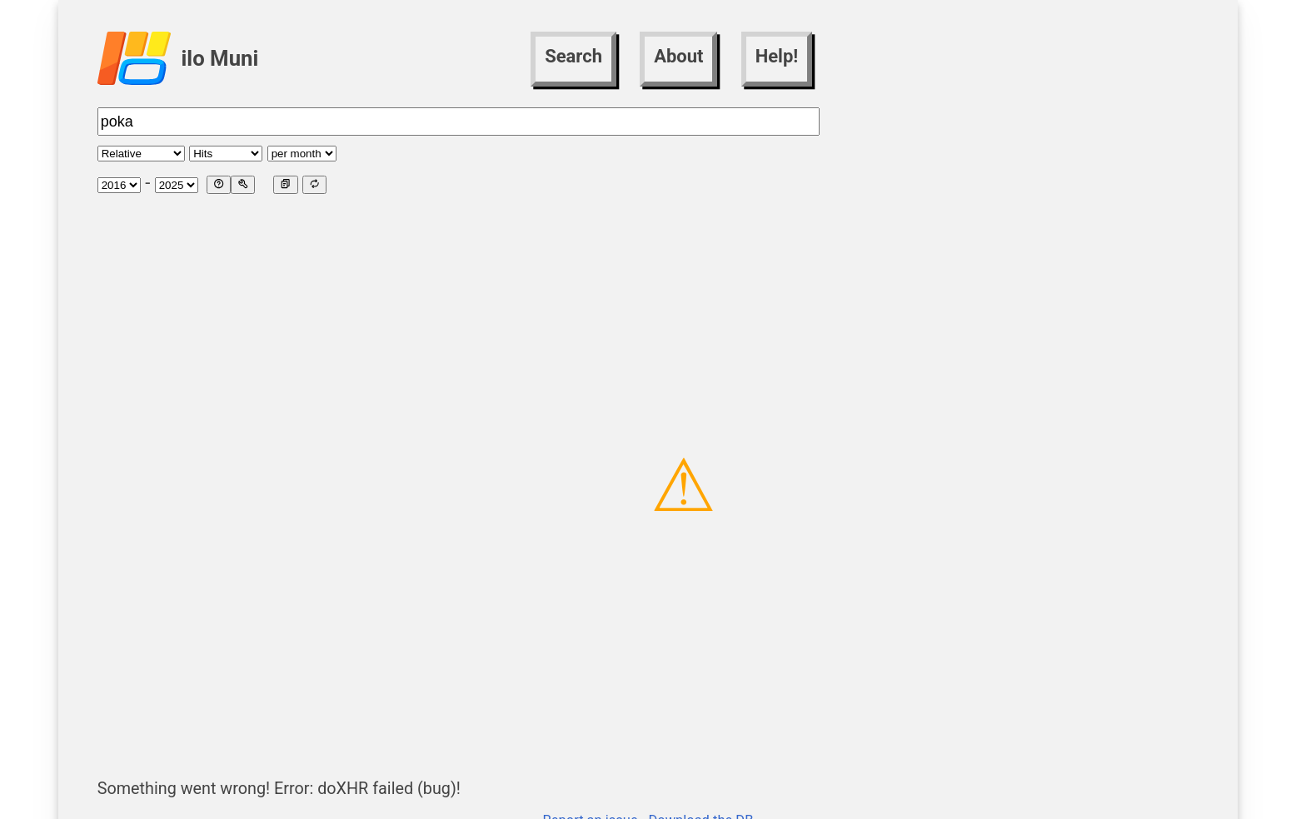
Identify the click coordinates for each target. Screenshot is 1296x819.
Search (573, 56)
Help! (777, 56)
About (678, 56)
